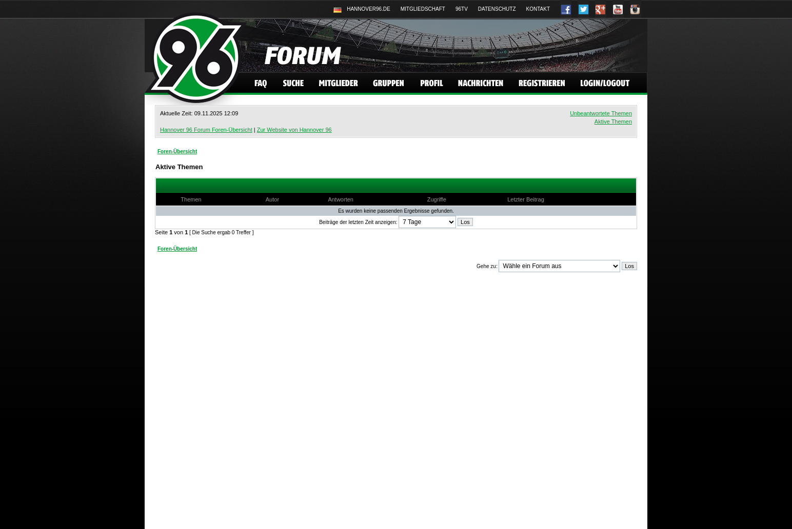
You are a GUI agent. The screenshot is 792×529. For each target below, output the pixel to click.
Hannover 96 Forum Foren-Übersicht (206, 130)
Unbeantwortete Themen (601, 113)
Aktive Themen (613, 121)
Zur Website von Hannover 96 (294, 130)
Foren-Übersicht (177, 151)
